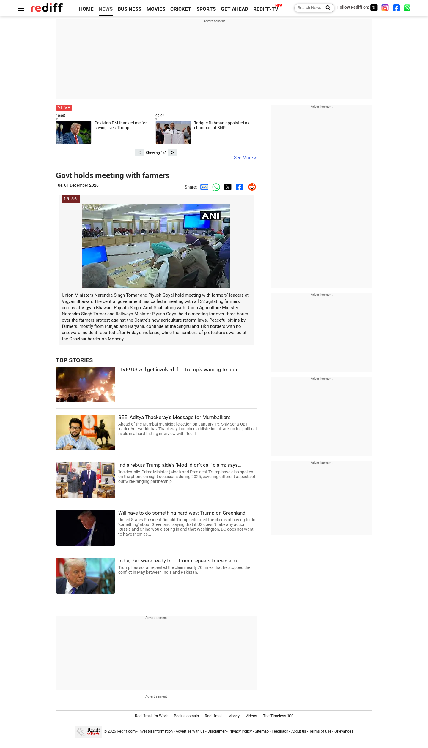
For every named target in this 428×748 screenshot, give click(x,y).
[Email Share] (203, 187)
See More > (245, 157)
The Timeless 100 (278, 716)
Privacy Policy (240, 731)
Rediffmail (213, 716)
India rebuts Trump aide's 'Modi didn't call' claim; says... (187, 473)
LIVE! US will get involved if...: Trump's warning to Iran (177, 369)
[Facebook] (396, 7)
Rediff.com (126, 731)
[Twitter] (374, 7)
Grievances (343, 731)
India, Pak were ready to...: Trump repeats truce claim (187, 566)
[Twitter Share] (227, 187)
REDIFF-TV (265, 9)
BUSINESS (129, 9)
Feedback (280, 731)
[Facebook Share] (239, 187)
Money (234, 716)
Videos (251, 716)
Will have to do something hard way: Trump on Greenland (187, 523)
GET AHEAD (234, 9)
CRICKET (180, 9)
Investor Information (156, 731)
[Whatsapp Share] (215, 187)
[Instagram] (385, 7)
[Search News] (326, 8)
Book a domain (186, 716)
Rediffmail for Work (151, 716)
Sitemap (262, 731)
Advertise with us (190, 731)
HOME (86, 9)
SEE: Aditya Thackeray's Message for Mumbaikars (187, 425)
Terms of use (320, 731)
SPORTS (206, 9)
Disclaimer (216, 731)
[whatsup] (408, 7)
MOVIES (156, 9)
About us (298, 731)
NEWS (106, 9)
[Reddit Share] (251, 187)
